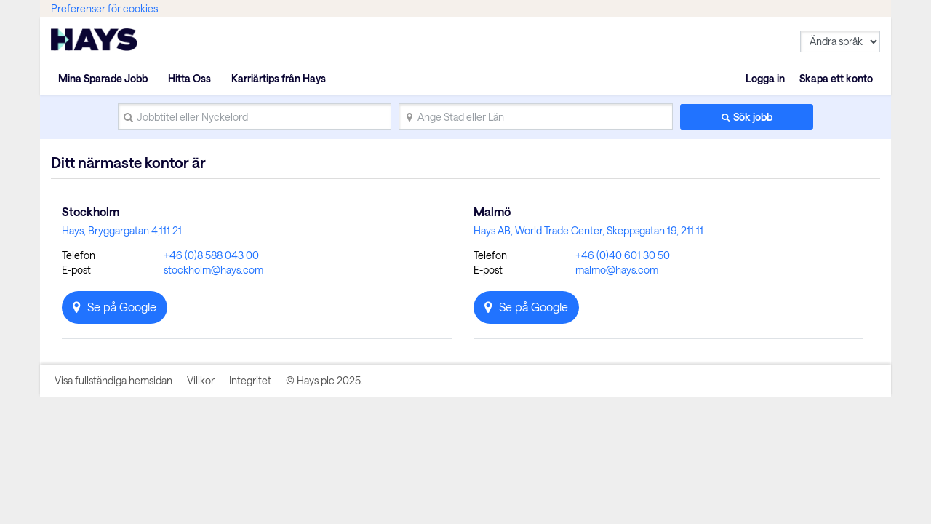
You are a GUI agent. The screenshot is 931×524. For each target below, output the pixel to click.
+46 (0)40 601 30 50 (622, 255)
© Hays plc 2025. (324, 380)
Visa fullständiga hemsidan (113, 380)
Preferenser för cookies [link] (104, 8)
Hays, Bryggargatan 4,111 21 (122, 230)
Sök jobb (752, 117)
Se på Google (121, 307)
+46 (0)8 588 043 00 (211, 255)
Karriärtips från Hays (278, 78)
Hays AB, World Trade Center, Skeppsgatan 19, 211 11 (588, 230)
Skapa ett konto (836, 78)
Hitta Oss (189, 78)
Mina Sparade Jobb (103, 78)
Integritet (250, 380)
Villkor (201, 380)
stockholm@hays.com (213, 269)
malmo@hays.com (616, 269)
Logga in (765, 78)
